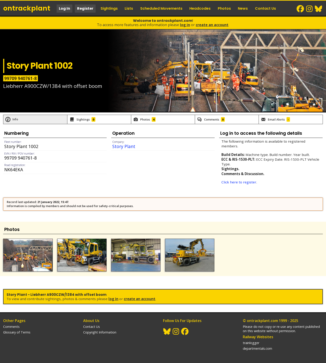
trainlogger (251, 343)
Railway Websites (258, 336)
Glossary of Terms (16, 332)
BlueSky (319, 9)
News (243, 8)
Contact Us (265, 8)
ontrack (26, 8)
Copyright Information (99, 332)
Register (85, 8)
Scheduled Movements (161, 8)
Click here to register (238, 182)
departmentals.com (257, 348)
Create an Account (212, 24)
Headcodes (200, 8)
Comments (11, 326)
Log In (64, 8)
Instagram (309, 9)
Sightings (109, 8)
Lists (129, 8)
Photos (224, 8)
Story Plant (123, 146)
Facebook (300, 9)
